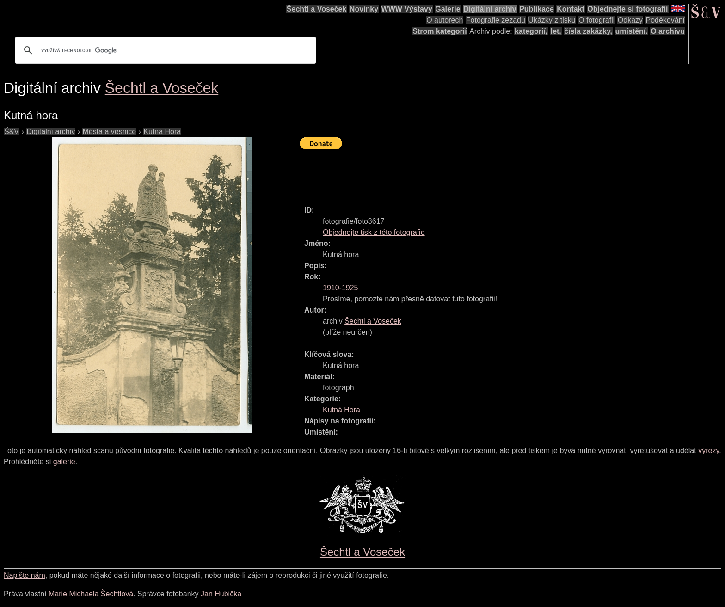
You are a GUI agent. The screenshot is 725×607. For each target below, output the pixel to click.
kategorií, (531, 31)
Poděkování (665, 20)
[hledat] (164, 50)
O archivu (668, 31)
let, (556, 31)
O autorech (444, 20)
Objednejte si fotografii (627, 9)
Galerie (447, 9)
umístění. (631, 31)
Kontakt (570, 9)
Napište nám (24, 575)
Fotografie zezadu (495, 20)
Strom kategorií (439, 31)
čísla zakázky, (588, 31)
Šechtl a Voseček (317, 9)
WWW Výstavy (406, 9)
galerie (64, 462)
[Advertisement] (468, 173)
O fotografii (596, 20)
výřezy (708, 450)
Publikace (536, 9)
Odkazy (630, 20)
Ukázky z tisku (551, 20)
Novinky (364, 9)
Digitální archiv (489, 9)
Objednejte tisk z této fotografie (374, 232)
